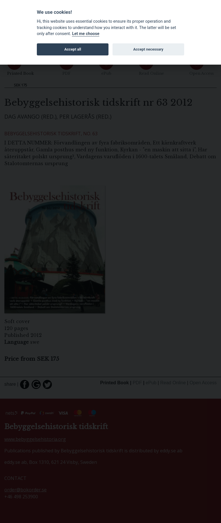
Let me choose (85, 33)
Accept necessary (148, 49)
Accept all (72, 49)
